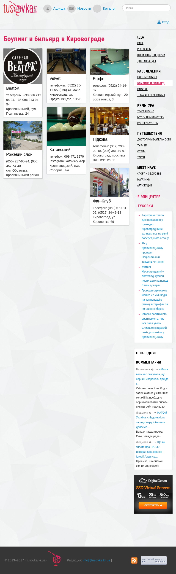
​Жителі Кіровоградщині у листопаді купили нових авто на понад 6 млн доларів (155, 276)
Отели (141, 151)
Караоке (142, 89)
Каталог (109, 8)
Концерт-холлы (147, 123)
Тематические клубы (151, 95)
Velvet (55, 78)
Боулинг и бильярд (151, 83)
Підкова (100, 139)
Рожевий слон (19, 154)
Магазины (143, 179)
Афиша (59, 8)
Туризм (142, 145)
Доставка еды (146, 61)
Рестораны (144, 49)
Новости (84, 8)
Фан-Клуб (102, 201)
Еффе (98, 78)
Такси (141, 157)
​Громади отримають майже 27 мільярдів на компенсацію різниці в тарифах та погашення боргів (155, 299)
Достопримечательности (154, 139)
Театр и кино (145, 111)
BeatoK (12, 88)
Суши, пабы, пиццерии (151, 55)
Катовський (60, 149)
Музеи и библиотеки (150, 117)
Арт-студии (144, 185)
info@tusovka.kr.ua (96, 560)
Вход (165, 22)
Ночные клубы (147, 77)
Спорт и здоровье (149, 173)
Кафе (140, 43)
